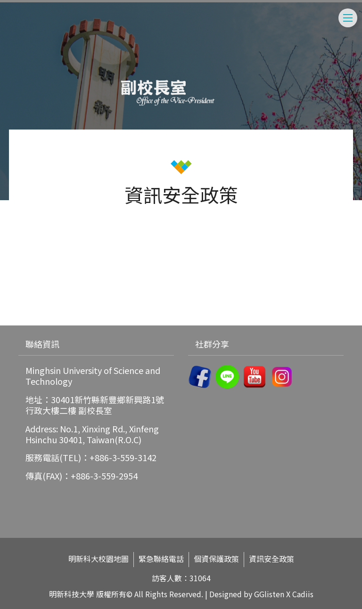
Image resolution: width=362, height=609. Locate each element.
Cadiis (302, 594)
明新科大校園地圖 (98, 558)
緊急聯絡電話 (161, 558)
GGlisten (269, 594)
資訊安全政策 (271, 558)
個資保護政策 (216, 558)
